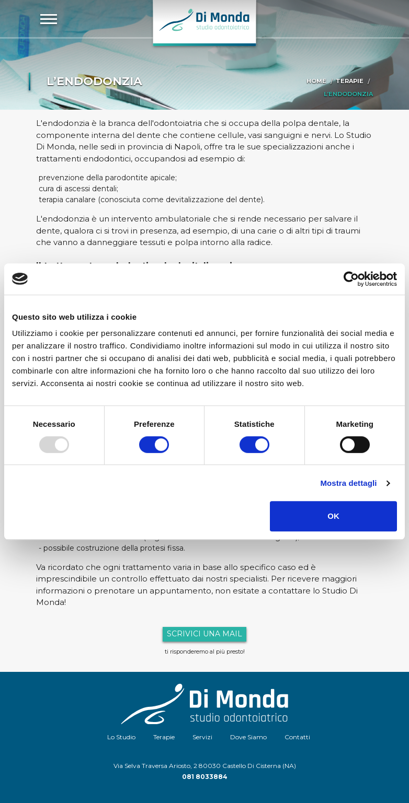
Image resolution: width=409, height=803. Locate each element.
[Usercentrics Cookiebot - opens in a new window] (351, 279)
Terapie (349, 81)
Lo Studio (121, 737)
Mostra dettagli (348, 483)
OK (333, 515)
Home (316, 81)
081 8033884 (205, 777)
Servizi (202, 737)
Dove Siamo (248, 737)
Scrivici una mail (204, 633)
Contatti (297, 737)
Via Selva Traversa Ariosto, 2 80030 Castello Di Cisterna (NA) (204, 766)
